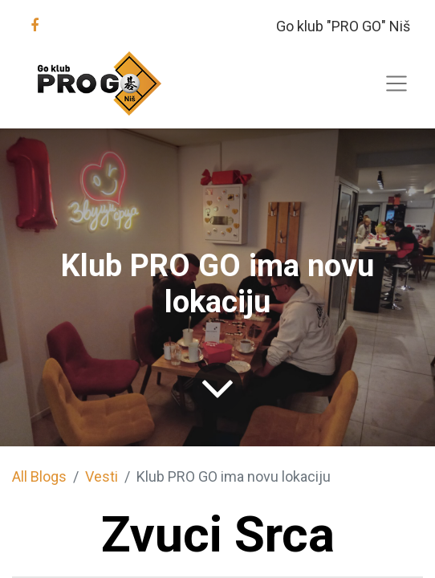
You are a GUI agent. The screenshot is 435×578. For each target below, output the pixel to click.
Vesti (101, 476)
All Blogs (39, 476)
